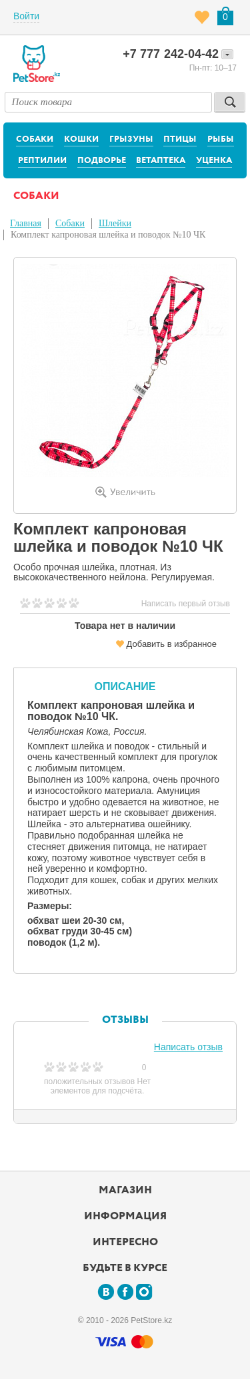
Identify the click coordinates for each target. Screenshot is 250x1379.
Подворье (101, 160)
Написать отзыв (188, 1047)
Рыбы (220, 139)
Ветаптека (160, 160)
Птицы (180, 139)
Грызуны (131, 139)
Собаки (34, 139)
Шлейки (115, 223)
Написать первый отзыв (185, 603)
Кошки (81, 139)
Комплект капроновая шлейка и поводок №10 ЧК (108, 235)
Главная (25, 223)
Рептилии (42, 160)
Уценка (214, 160)
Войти (26, 16)
